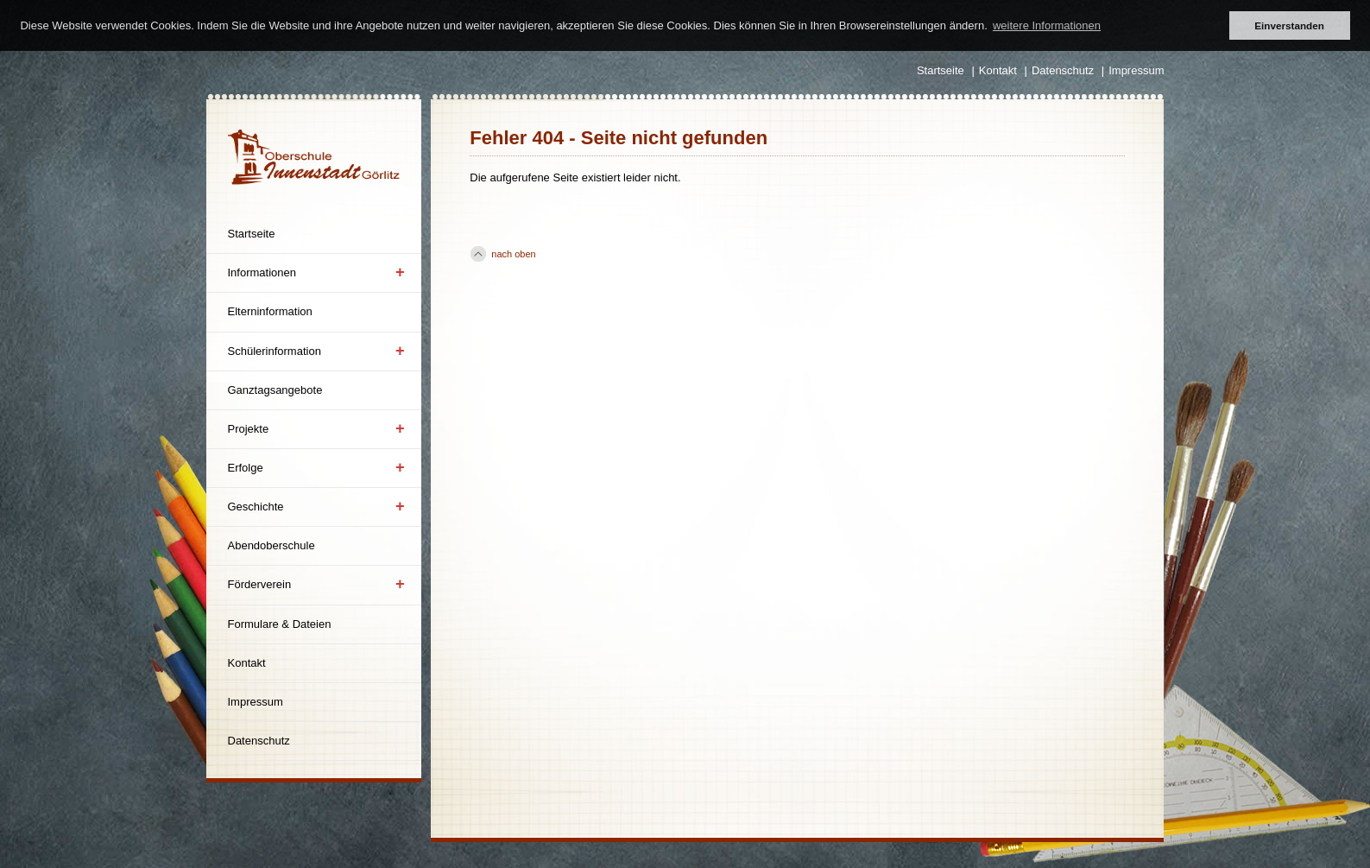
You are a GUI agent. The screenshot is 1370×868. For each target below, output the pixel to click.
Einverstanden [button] (1289, 25)
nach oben (513, 254)
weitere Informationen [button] (1047, 25)
